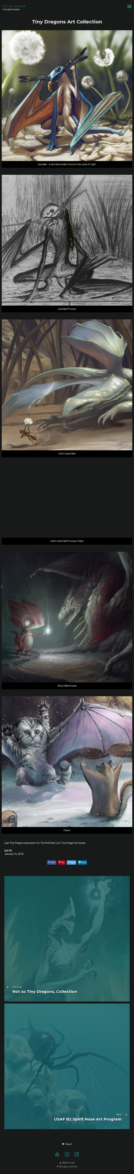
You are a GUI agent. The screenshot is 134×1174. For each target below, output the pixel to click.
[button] (67, 1144)
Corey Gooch (14, 6)
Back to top (67, 1162)
